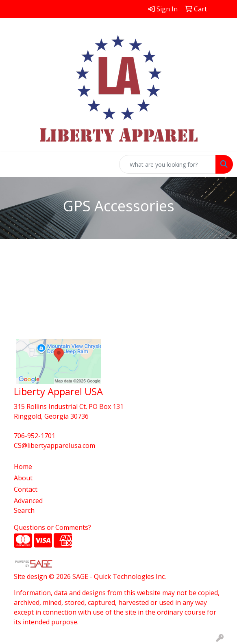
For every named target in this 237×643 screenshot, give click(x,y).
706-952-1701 (34, 435)
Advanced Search (28, 505)
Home (23, 466)
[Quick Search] (167, 164)
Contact (25, 489)
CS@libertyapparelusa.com (54, 445)
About (23, 477)
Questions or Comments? (52, 527)
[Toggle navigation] (12, 164)
